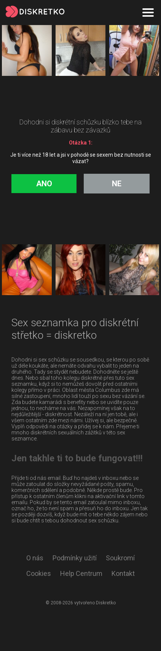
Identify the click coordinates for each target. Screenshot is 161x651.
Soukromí (120, 558)
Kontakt (123, 573)
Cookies (38, 573)
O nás (34, 558)
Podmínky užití (75, 558)
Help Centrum (81, 573)
